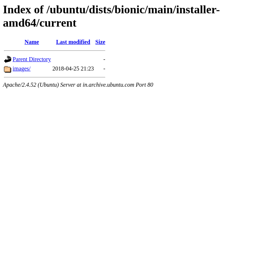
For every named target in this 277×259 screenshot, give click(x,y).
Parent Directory (32, 59)
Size (100, 42)
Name (32, 42)
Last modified (73, 42)
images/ (22, 68)
